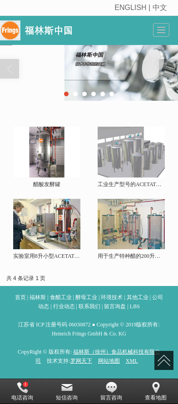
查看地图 (156, 391)
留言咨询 (111, 391)
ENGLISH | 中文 (141, 7)
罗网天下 (81, 361)
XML (132, 361)
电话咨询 (22, 391)
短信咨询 (67, 391)
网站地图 (109, 361)
